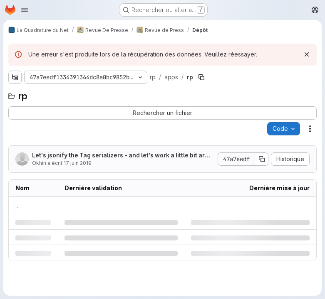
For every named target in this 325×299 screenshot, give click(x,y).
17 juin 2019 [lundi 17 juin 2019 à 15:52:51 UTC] (78, 163)
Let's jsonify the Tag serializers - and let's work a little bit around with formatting (122, 155)
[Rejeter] (307, 54)
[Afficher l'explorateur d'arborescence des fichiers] (15, 77)
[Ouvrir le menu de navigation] (24, 10)
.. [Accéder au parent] (16, 205)
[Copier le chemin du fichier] (201, 77)
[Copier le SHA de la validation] (261, 159)
